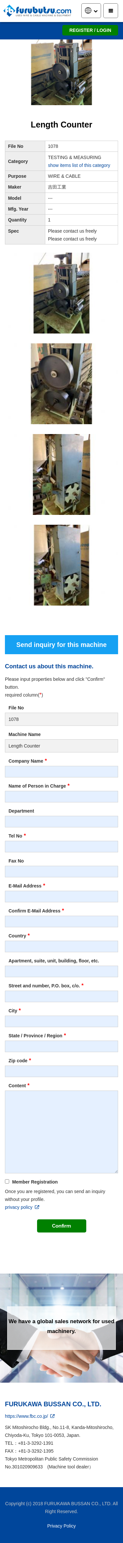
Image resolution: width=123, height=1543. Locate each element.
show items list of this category (79, 165)
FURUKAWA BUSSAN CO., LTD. (53, 1404)
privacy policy (22, 1207)
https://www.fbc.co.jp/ (30, 1416)
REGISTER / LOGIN (90, 30)
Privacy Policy (61, 1526)
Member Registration (31, 1182)
